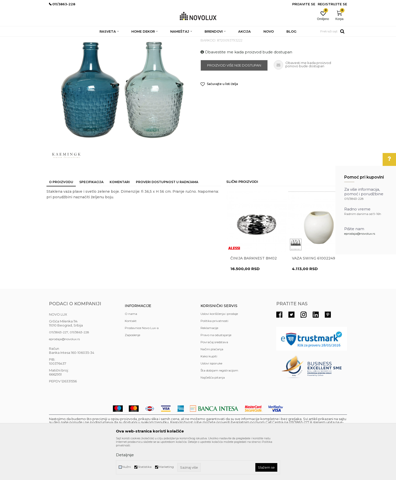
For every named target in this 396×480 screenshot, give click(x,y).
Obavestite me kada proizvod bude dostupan (246, 88)
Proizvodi (76, 40)
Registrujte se (332, 4)
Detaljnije (125, 454)
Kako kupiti (209, 393)
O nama (131, 350)
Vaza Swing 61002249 (313, 295)
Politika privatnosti (214, 357)
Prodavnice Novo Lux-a (142, 364)
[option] (256, 274)
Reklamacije (209, 364)
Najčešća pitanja (213, 414)
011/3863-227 (58, 369)
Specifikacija (91, 219)
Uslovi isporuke (211, 400)
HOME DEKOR (98, 40)
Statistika (145, 467)
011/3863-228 (79, 369)
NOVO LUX (57, 40)
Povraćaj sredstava (214, 379)
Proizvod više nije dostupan (234, 102)
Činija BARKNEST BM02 (253, 295)
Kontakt (131, 357)
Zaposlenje (132, 372)
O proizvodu (61, 219)
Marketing (166, 467)
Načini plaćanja (212, 386)
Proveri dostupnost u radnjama (167, 219)
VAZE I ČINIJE (160, 40)
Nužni (126, 467)
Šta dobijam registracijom (219, 407)
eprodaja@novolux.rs (359, 233)
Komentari (120, 219)
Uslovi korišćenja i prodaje (219, 350)
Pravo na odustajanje (216, 372)
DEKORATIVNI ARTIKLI (129, 40)
